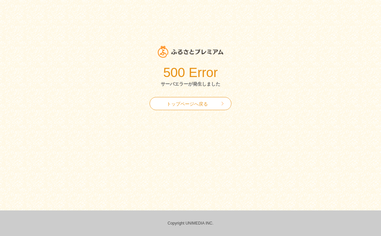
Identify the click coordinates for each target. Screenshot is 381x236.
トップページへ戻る (187, 104)
